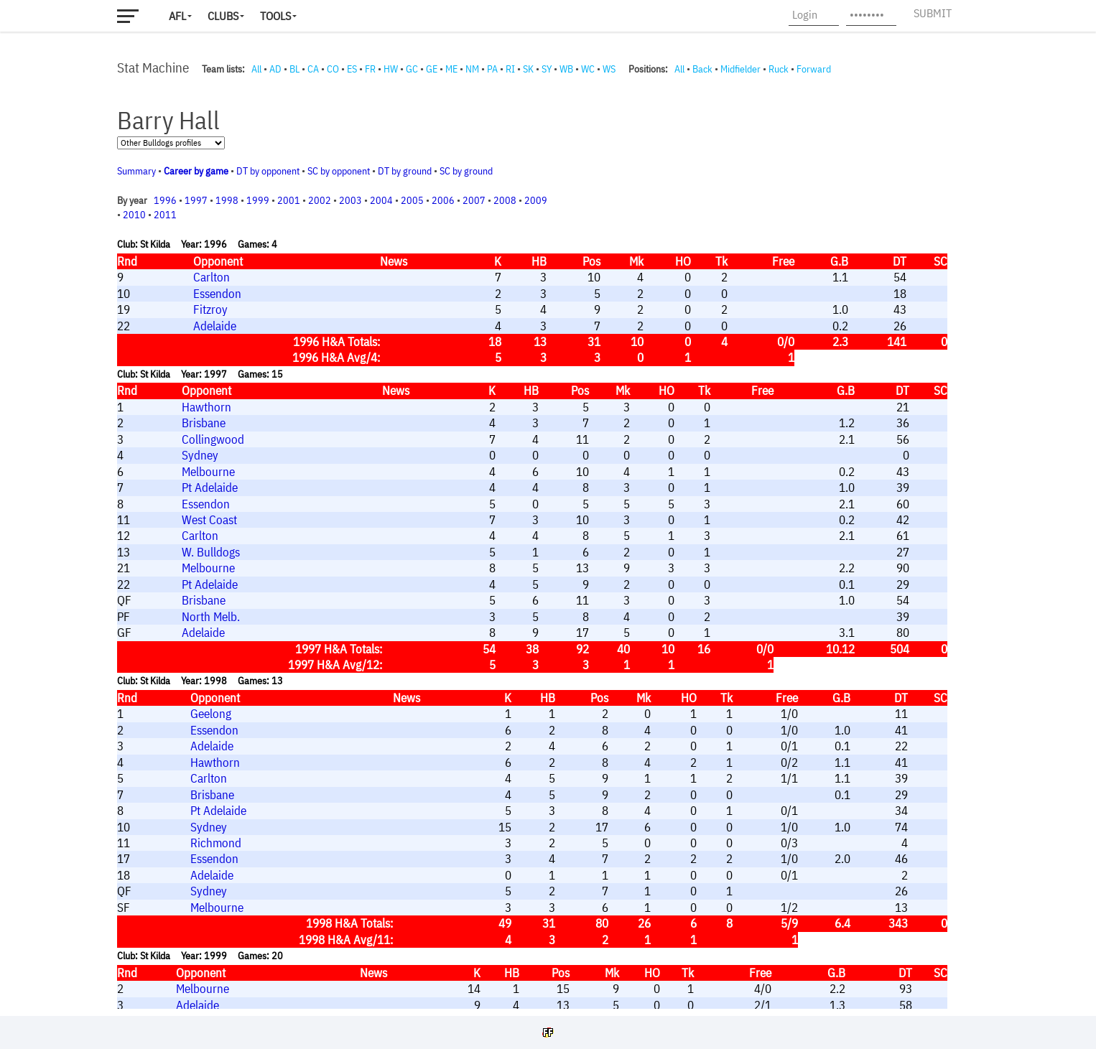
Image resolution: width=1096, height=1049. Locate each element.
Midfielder (740, 68)
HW (391, 68)
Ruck (778, 68)
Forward (814, 68)
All (256, 68)
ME (451, 68)
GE (431, 68)
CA (313, 68)
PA (492, 68)
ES (352, 68)
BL (294, 68)
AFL (177, 16)
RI (510, 68)
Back (702, 68)
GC (412, 68)
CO (333, 68)
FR (370, 68)
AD (275, 68)
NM (472, 68)
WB (566, 68)
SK (528, 68)
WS (609, 68)
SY (547, 68)
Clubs (223, 16)
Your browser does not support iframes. (541, 542)
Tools (275, 16)
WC (588, 68)
